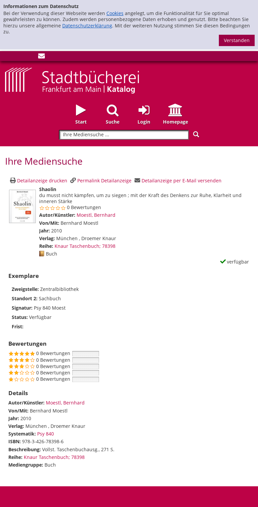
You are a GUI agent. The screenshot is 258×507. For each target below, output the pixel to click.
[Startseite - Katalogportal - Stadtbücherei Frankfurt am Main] (72, 80)
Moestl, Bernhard (96, 215)
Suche (112, 122)
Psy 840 (45, 434)
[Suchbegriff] (123, 135)
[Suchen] (196, 134)
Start (81, 122)
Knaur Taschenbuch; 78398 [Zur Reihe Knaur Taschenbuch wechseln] (85, 246)
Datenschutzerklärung (87, 25)
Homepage (175, 122)
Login (144, 122)
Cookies (114, 13)
